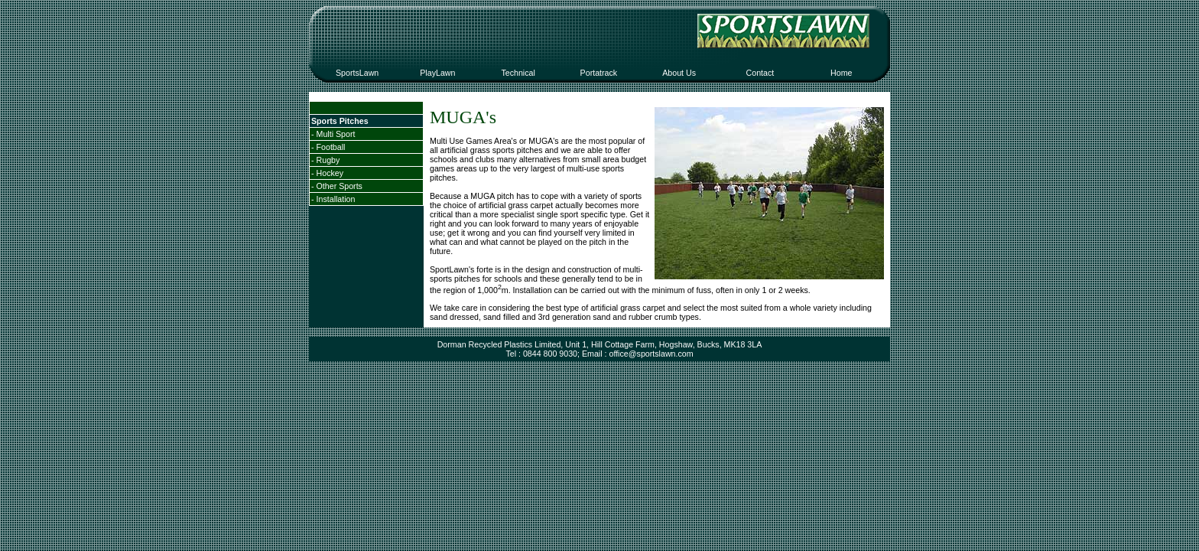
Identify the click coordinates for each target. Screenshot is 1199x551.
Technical (518, 72)
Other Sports (339, 186)
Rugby (328, 160)
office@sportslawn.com (651, 353)
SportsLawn (357, 72)
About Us (679, 72)
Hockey (330, 173)
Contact (760, 72)
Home (841, 72)
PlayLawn (437, 72)
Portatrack (599, 72)
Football (331, 147)
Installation (336, 199)
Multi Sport (336, 134)
